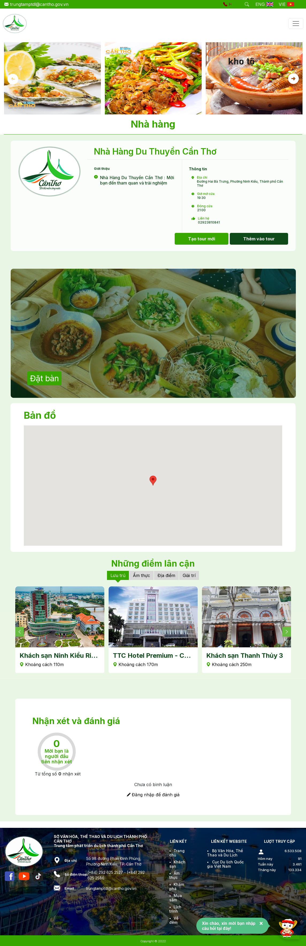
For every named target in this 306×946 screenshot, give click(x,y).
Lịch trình (175, 909)
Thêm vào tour (259, 238)
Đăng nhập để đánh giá (153, 794)
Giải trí (189, 575)
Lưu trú (117, 575)
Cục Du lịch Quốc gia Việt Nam (225, 864)
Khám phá (176, 886)
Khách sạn (177, 864)
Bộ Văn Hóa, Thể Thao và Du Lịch (225, 852)
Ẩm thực (141, 575)
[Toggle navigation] (295, 23)
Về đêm (173, 920)
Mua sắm (175, 897)
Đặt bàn (44, 378)
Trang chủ (177, 852)
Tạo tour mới (201, 238)
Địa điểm (166, 575)
